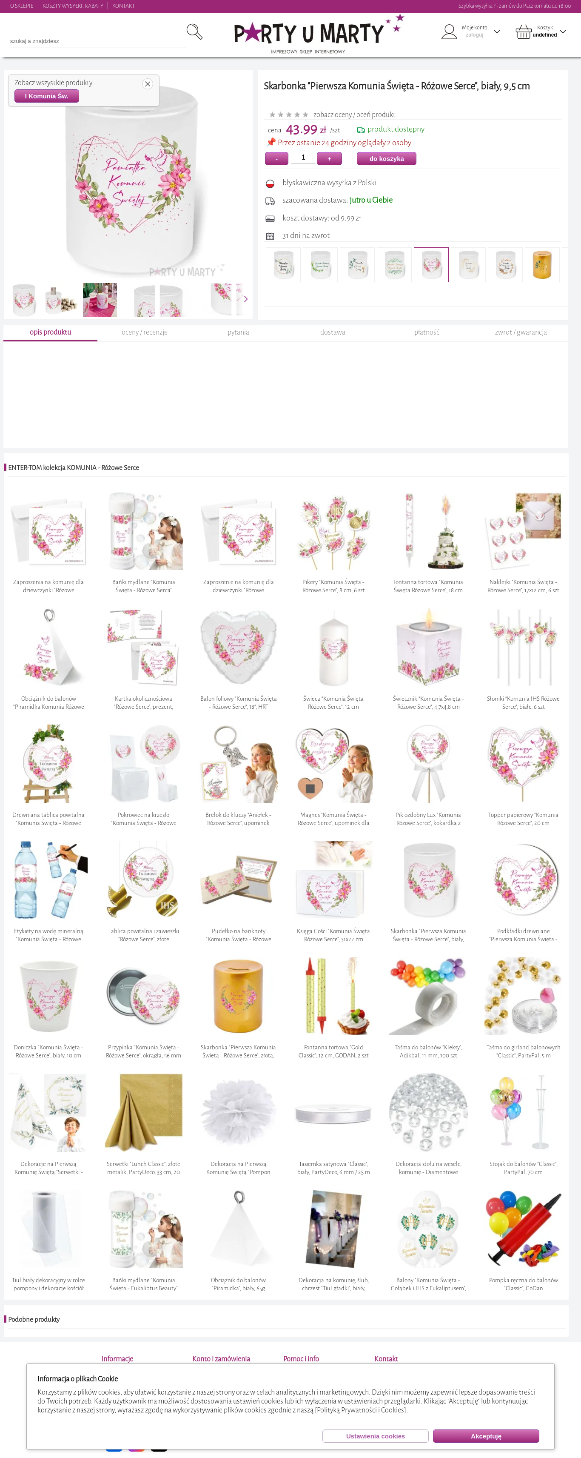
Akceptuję (486, 1436)
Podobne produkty (34, 1319)
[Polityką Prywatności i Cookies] (360, 1410)
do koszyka (387, 158)
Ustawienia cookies (375, 1436)
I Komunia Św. (46, 96)
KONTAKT (123, 5)
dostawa (332, 332)
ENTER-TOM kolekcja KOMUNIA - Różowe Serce (73, 468)
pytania (238, 332)
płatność (426, 332)
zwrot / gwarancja (521, 332)
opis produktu (50, 332)
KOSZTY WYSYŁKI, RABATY (73, 5)
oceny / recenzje (145, 332)
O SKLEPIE (22, 5)
